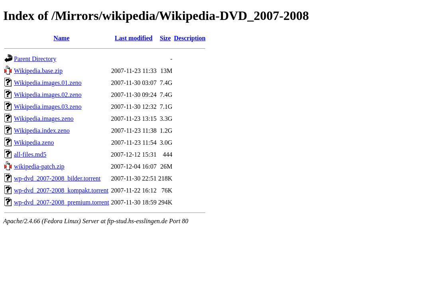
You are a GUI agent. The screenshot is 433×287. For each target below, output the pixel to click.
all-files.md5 (30, 154)
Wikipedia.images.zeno (44, 118)
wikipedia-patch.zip (39, 166)
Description (189, 38)
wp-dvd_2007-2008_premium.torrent (61, 202)
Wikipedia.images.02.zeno (48, 94)
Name (61, 38)
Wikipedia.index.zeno (42, 130)
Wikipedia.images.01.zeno (48, 82)
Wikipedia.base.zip (38, 70)
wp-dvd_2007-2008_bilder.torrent (57, 178)
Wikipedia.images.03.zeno (48, 106)
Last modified (134, 38)
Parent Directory (35, 58)
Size (165, 38)
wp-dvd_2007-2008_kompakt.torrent (61, 190)
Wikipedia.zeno (34, 142)
